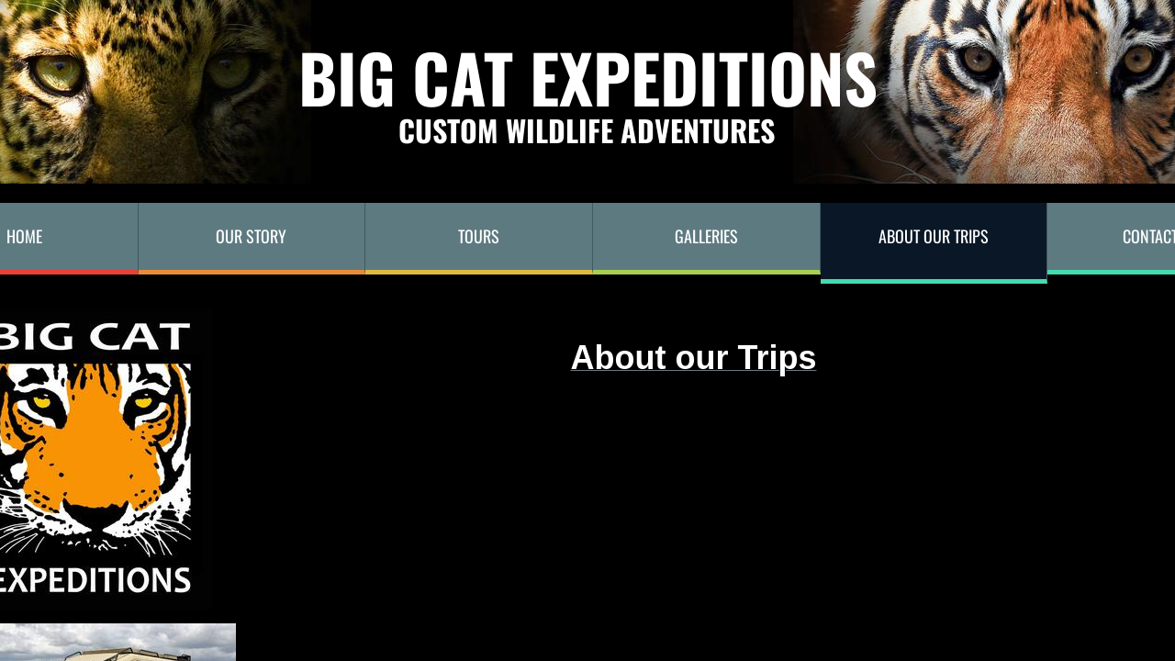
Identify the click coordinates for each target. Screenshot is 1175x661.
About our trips (933, 236)
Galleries (706, 236)
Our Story (251, 236)
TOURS (478, 236)
